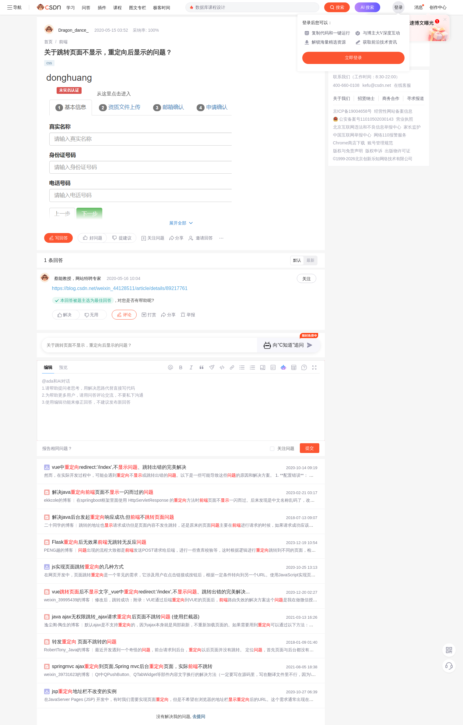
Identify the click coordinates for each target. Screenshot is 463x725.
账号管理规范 (380, 142)
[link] (48, 41)
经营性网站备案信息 (393, 111)
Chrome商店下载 (349, 142)
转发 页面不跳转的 (84, 641)
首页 (48, 41)
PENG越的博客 (58, 550)
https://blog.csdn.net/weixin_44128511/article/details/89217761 (120, 288)
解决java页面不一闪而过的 (102, 492)
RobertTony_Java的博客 (67, 649)
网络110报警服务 (390, 135)
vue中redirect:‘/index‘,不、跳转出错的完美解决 (119, 467)
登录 (398, 7)
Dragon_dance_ (73, 30)
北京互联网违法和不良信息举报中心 (367, 127)
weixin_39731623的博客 (67, 674)
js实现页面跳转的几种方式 (88, 566)
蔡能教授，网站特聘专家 (77, 278)
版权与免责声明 (348, 150)
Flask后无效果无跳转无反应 (99, 542)
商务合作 (390, 98)
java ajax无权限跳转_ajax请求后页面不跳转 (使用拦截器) (126, 616)
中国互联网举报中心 (352, 135)
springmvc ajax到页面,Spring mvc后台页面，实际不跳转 (132, 666)
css (49, 63)
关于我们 (341, 98)
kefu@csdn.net (377, 85)
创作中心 (438, 7)
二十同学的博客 (59, 525)
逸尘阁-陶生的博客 (62, 624)
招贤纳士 (366, 98)
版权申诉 (373, 150)
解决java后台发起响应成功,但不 (113, 517)
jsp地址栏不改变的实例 (84, 691)
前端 (63, 41)
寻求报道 (415, 98)
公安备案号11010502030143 (366, 119)
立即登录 (353, 57)
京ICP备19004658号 (352, 111)
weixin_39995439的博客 (67, 599)
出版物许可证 (397, 150)
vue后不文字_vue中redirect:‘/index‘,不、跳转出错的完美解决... (151, 591)
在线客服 (402, 85)
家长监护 (412, 127)
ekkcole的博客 (57, 500)
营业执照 (404, 119)
